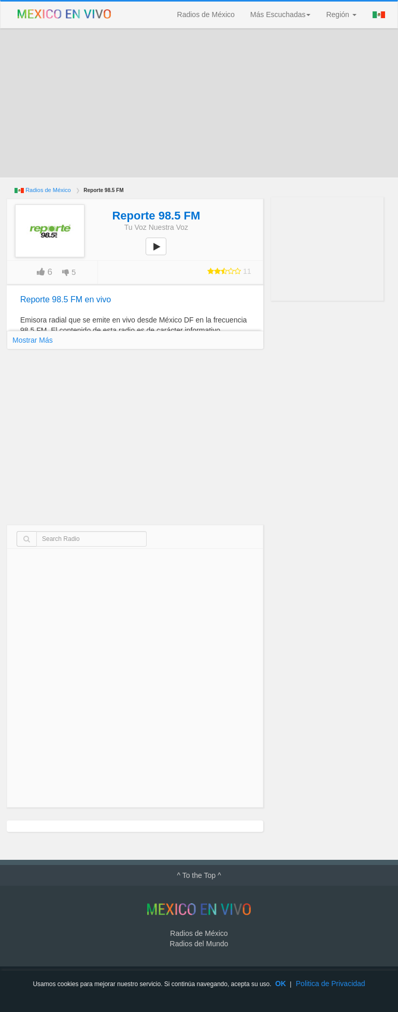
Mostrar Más (32, 340)
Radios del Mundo (199, 944)
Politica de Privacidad (330, 983)
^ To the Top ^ (199, 875)
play (161, 253)
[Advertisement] (199, 103)
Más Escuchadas (280, 14)
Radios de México (206, 14)
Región (341, 14)
